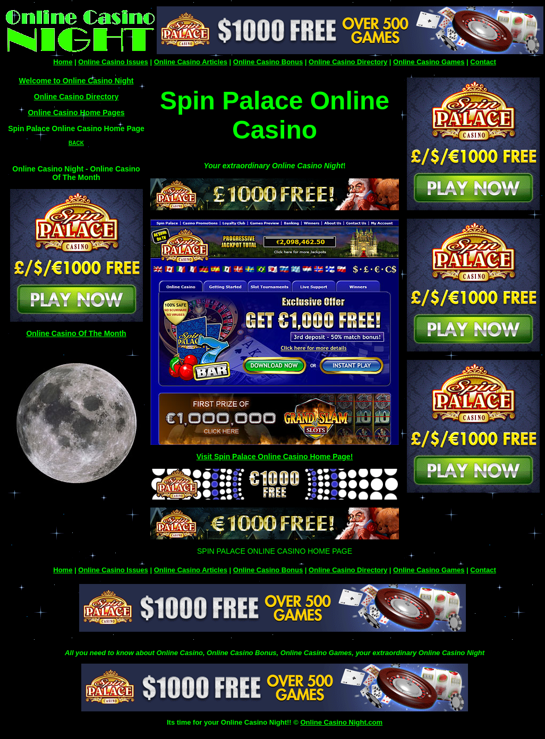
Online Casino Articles (190, 62)
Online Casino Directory (348, 62)
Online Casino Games (428, 62)
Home (62, 62)
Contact (483, 62)
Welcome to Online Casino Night (76, 80)
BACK (76, 143)
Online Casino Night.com (341, 722)
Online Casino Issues (113, 62)
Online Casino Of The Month (76, 333)
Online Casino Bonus (268, 62)
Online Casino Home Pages (76, 112)
